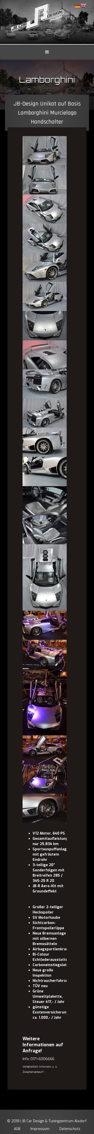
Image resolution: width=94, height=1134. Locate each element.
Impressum (40, 1128)
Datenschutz (69, 1128)
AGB (17, 1128)
